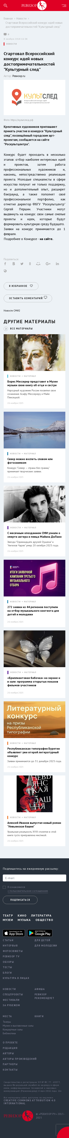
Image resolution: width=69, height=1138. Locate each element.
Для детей (42, 940)
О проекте (10, 1042)
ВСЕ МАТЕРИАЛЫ (21, 328)
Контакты (10, 1069)
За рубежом (11, 1005)
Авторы (8, 1053)
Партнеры (10, 1064)
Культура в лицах (16, 978)
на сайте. (46, 239)
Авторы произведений (16, 1059)
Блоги (7, 972)
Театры (7, 1021)
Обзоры (8, 962)
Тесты (7, 967)
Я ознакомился (16, 887)
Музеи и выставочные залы (16, 1025)
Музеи (8, 920)
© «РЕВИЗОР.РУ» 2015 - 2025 (50, 1115)
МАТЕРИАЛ (30, 376)
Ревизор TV (11, 956)
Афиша (40, 989)
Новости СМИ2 (12, 310)
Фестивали (11, 1000)
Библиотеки (9, 1033)
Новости (21, 18)
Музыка (24, 920)
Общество (44, 920)
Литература (41, 915)
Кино (22, 915)
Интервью (10, 945)
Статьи (8, 940)
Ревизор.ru (19, 76)
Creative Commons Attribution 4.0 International (29, 1102)
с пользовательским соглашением (28, 890)
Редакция (10, 1048)
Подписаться (20, 899)
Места (7, 1016)
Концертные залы (13, 1029)
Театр (8, 915)
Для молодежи (46, 945)
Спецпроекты (13, 994)
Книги (39, 1016)
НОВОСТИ (11, 44)
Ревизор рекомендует (44, 996)
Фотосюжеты (13, 951)
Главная (8, 18)
